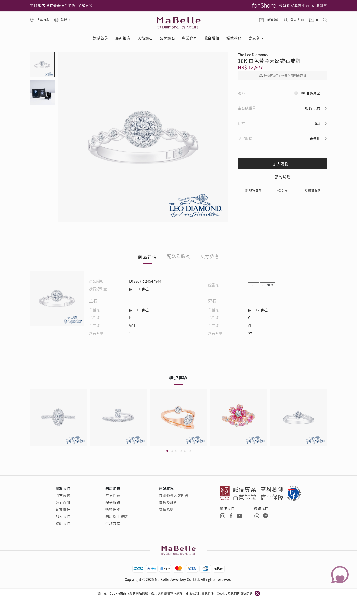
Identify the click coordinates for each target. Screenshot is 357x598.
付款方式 (112, 523)
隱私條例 (246, 593)
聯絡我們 (63, 523)
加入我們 (63, 516)
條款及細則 (168, 502)
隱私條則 (166, 509)
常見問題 (112, 495)
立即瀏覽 (319, 5)
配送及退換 (178, 256)
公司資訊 (63, 502)
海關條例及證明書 (174, 495)
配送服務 (112, 502)
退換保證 (112, 509)
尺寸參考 (209, 256)
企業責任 (63, 509)
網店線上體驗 (116, 516)
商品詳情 (147, 256)
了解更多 (85, 5)
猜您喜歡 (178, 378)
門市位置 (63, 495)
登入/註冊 (297, 20)
